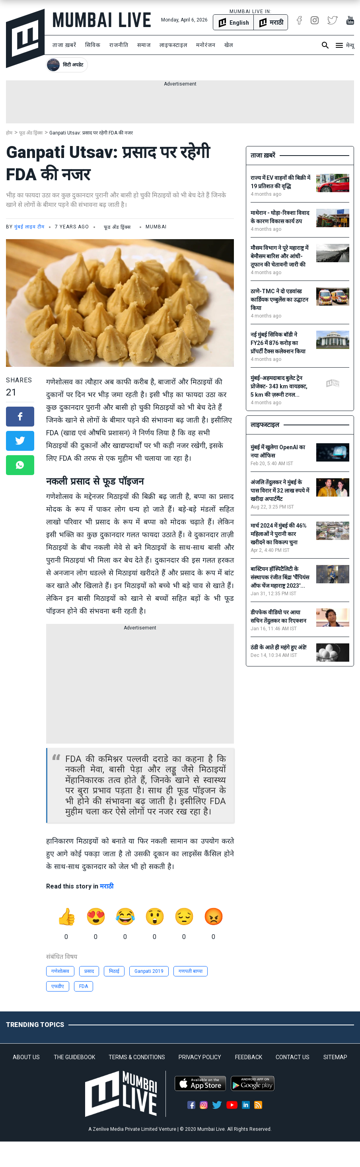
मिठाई (114, 971)
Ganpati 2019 (148, 971)
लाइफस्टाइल (173, 45)
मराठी (106, 886)
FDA (83, 986)
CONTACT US (292, 1057)
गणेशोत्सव (60, 971)
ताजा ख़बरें (64, 45)
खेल (228, 45)
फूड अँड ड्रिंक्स (31, 133)
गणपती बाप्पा (190, 971)
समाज (144, 45)
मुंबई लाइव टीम (29, 227)
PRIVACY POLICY (200, 1057)
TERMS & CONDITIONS (137, 1057)
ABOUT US (26, 1057)
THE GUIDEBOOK (74, 1057)
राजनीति (118, 45)
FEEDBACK (248, 1057)
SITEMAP (335, 1057)
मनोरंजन (206, 45)
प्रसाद (89, 971)
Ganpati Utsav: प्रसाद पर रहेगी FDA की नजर (91, 133)
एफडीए (57, 986)
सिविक (93, 45)
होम (9, 133)
